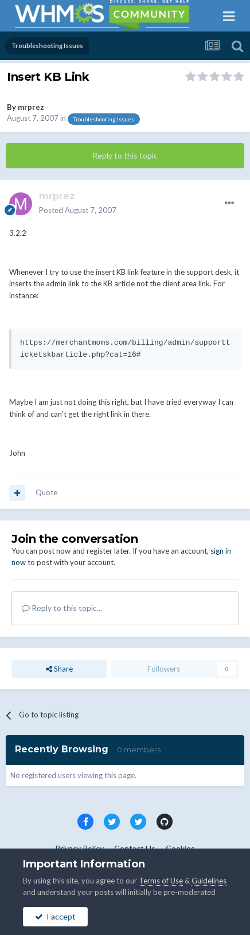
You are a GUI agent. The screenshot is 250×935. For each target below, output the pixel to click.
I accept (55, 916)
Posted (77, 210)
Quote (46, 492)
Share (59, 668)
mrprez (31, 107)
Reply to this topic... (62, 608)
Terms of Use (161, 880)
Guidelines (209, 880)
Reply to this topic (125, 155)
